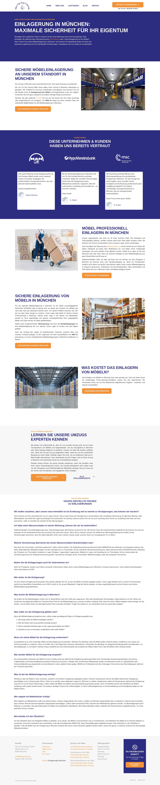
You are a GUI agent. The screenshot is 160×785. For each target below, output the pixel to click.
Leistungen (73, 6)
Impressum (46, 746)
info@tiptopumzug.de (23, 756)
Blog (85, 6)
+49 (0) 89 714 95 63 (132, 8)
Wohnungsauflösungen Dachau (81, 763)
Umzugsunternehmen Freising (81, 749)
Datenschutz (46, 749)
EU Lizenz (46, 754)
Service (95, 6)
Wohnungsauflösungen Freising (82, 765)
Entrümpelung (54, 39)
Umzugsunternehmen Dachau (81, 746)
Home (48, 6)
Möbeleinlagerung (114, 246)
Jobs (44, 751)
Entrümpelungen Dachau (79, 755)
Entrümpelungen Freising (79, 757)
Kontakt (39, 98)
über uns (59, 6)
